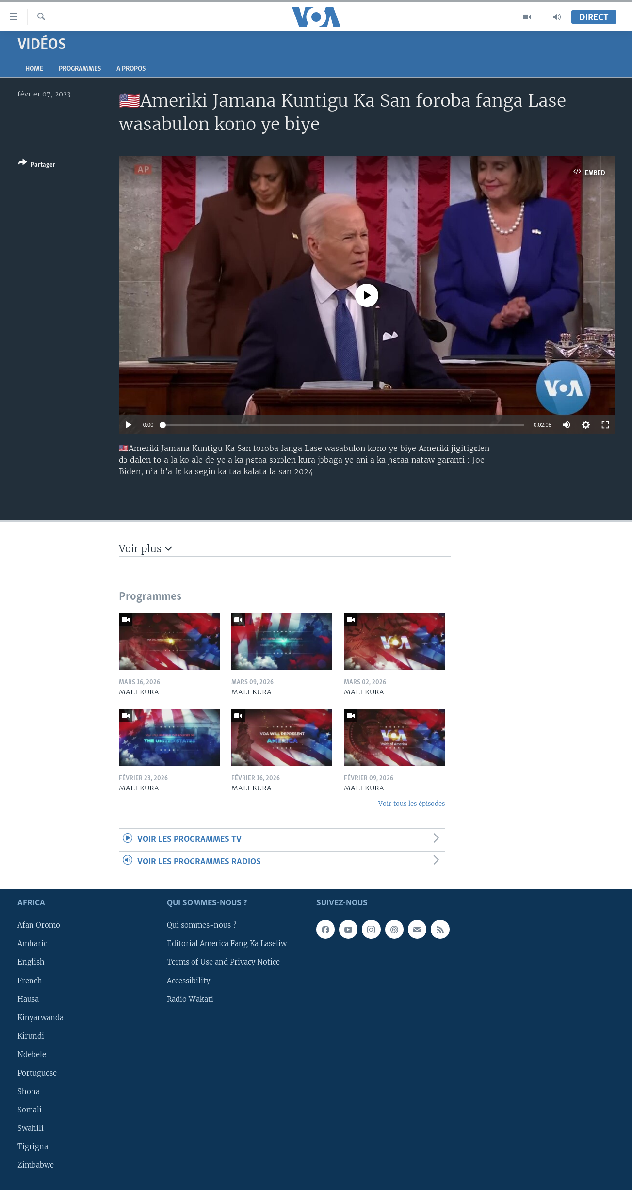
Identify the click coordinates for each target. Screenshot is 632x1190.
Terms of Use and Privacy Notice (223, 962)
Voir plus (145, 549)
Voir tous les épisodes (411, 804)
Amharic (32, 943)
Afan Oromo (38, 925)
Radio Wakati (190, 999)
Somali (29, 1110)
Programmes (80, 69)
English (31, 962)
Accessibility (188, 980)
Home (34, 69)
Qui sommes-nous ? (201, 925)
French (29, 980)
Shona (28, 1091)
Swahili (30, 1128)
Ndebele (31, 1054)
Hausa (28, 999)
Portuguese (37, 1073)
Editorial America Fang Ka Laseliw (227, 943)
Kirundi (30, 1036)
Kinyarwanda (40, 1017)
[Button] (36, 166)
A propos (131, 69)
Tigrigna (32, 1146)
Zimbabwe (35, 1165)
